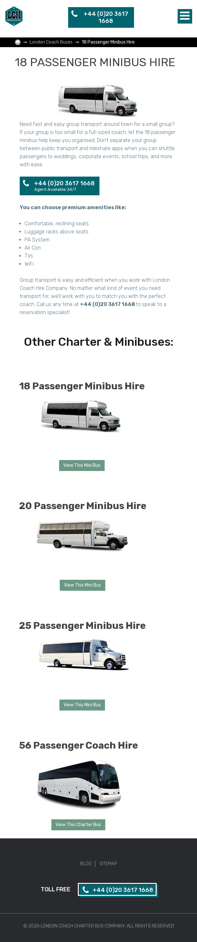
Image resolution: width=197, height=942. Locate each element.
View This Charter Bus (78, 824)
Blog (86, 863)
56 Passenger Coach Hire (78, 745)
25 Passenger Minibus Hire (82, 625)
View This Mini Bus (81, 465)
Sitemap (108, 863)
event (131, 288)
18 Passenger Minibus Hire (82, 386)
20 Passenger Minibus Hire (82, 506)
